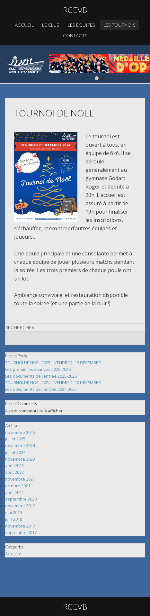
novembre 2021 (20, 479)
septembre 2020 (21, 499)
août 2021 (14, 492)
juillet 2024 (15, 452)
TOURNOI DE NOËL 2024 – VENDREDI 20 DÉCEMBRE (53, 382)
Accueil (24, 25)
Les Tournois (119, 25)
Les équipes (81, 25)
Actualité (13, 553)
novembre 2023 (20, 459)
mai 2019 (13, 512)
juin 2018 (13, 519)
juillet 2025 (15, 439)
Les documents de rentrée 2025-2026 (41, 376)
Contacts (75, 35)
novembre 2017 (20, 526)
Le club (50, 25)
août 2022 (14, 472)
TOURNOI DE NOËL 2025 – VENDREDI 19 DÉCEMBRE (53, 362)
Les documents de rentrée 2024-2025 (41, 389)
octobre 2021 (17, 486)
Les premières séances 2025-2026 (38, 369)
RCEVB (75, 9)
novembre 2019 (20, 506)
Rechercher (19, 327)
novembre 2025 (20, 432)
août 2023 (14, 465)
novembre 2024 (20, 445)
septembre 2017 (21, 532)
